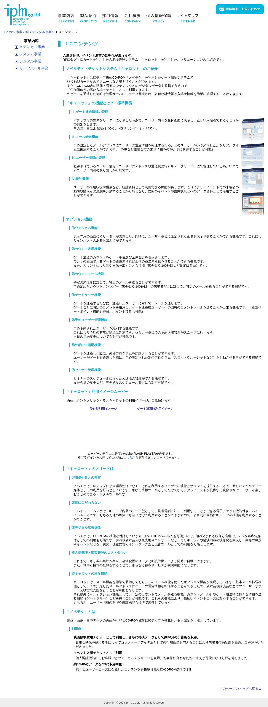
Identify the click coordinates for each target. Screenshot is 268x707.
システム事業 (30, 54)
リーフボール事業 (34, 68)
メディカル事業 (32, 47)
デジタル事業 (42, 32)
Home (8, 32)
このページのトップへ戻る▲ (240, 688)
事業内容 (22, 32)
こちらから (130, 457)
